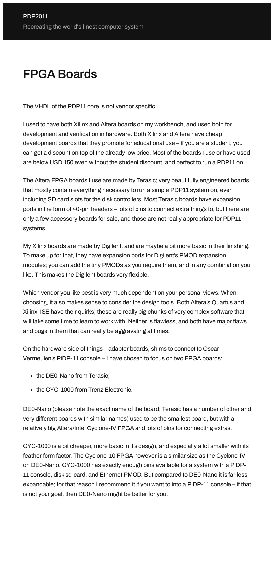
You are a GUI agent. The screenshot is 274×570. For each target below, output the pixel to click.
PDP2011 (35, 16)
